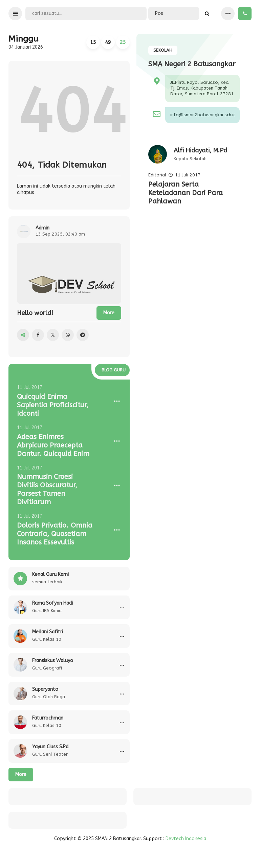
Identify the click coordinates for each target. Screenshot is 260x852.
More (20, 774)
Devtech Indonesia (186, 839)
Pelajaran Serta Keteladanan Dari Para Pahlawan (185, 192)
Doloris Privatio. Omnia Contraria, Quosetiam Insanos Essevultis (54, 533)
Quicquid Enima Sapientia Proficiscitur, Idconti (52, 405)
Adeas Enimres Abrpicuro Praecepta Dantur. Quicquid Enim (53, 445)
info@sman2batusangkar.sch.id (202, 114)
